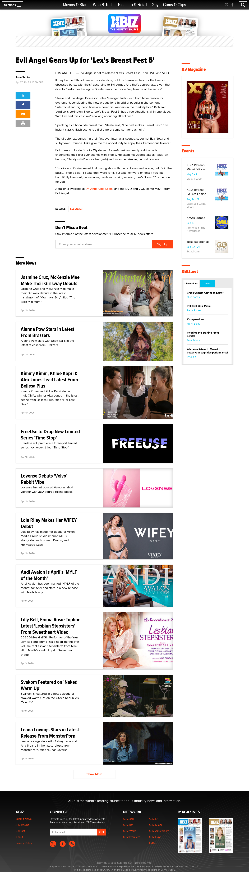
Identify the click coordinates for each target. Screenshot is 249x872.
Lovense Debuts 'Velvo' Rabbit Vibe (44, 479)
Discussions (191, 283)
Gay (155, 5)
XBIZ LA (154, 819)
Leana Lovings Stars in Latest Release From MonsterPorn (50, 732)
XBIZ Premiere (131, 837)
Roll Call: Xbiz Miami (199, 306)
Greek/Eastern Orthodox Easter (205, 293)
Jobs (207, 283)
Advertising (22, 825)
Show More (94, 774)
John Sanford (24, 77)
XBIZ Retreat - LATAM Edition (196, 192)
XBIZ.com (129, 819)
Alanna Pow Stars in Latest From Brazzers (47, 332)
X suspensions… (196, 319)
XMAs (152, 843)
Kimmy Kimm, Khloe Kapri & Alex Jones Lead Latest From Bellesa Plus (49, 379)
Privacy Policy (24, 843)
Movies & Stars (75, 5)
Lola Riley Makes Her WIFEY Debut (49, 523)
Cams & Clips (174, 5)
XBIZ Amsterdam (159, 831)
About (19, 837)
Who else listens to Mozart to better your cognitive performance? (207, 351)
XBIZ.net (190, 271)
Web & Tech (103, 5)
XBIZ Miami (156, 825)
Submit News (23, 819)
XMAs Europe (196, 218)
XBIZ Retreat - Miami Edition (196, 167)
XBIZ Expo (155, 837)
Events (188, 151)
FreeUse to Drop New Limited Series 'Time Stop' (50, 434)
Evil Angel (76, 209)
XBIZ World (129, 831)
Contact (20, 831)
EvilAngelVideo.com (99, 189)
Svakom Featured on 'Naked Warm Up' (49, 685)
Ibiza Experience (198, 241)
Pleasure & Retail (132, 5)
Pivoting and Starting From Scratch (203, 334)
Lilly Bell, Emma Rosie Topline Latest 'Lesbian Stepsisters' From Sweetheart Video (50, 626)
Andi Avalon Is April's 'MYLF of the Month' (49, 575)
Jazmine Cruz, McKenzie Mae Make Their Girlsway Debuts (50, 280)
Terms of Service (160, 869)
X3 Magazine (194, 69)
